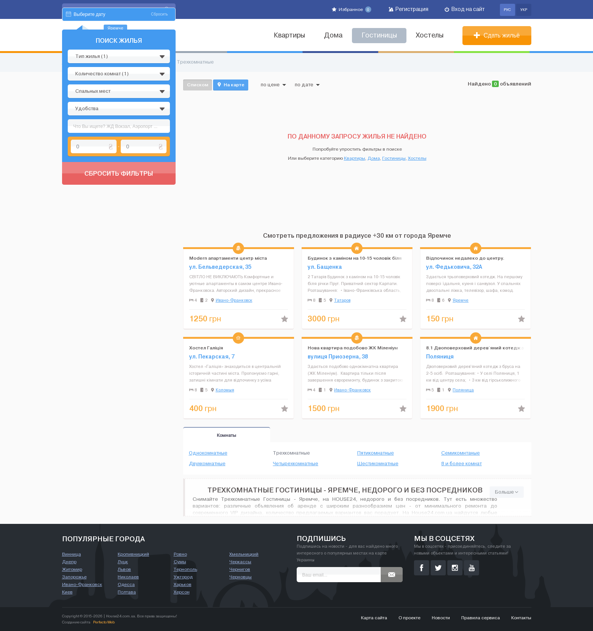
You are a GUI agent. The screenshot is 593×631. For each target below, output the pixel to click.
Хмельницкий (243, 554)
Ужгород (183, 577)
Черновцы (240, 577)
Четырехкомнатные (295, 464)
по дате (307, 85)
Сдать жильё (497, 35)
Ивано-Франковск (234, 300)
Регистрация (408, 9)
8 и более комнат (461, 464)
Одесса (126, 584)
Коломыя (225, 390)
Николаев (128, 577)
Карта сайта (374, 617)
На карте (230, 84)
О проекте (409, 617)
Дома (333, 35)
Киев (67, 592)
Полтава (127, 592)
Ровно (180, 554)
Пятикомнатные (375, 453)
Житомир (72, 569)
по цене (273, 85)
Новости (441, 617)
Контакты (521, 617)
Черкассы (240, 562)
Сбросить (159, 86)
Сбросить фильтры (118, 245)
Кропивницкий (133, 554)
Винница (71, 554)
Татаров (342, 300)
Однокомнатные (208, 453)
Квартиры (289, 35)
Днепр (69, 562)
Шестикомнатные (377, 464)
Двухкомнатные (207, 464)
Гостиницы (394, 158)
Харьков (182, 584)
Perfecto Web (104, 622)
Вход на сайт (465, 9)
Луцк (123, 562)
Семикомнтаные (460, 453)
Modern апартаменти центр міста (228, 258)
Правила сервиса (480, 617)
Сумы (180, 562)
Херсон (182, 592)
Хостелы (430, 35)
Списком (197, 84)
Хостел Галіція (206, 348)
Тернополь (185, 569)
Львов (124, 569)
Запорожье (74, 577)
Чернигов (239, 569)
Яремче (460, 300)
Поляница (463, 390)
